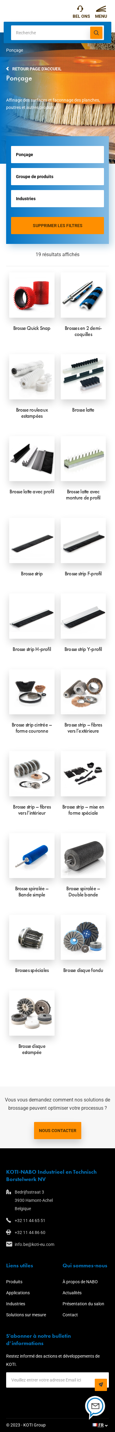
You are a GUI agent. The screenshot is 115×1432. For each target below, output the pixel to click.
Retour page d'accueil (37, 68)
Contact (70, 1314)
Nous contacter (57, 1130)
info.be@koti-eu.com (34, 1244)
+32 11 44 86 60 (30, 1232)
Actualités (72, 1292)
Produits (14, 1281)
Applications (18, 1292)
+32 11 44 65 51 (80, 10)
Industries (15, 1303)
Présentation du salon (83, 1303)
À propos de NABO (80, 1281)
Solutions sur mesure (26, 1314)
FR (98, 1425)
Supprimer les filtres (57, 225)
